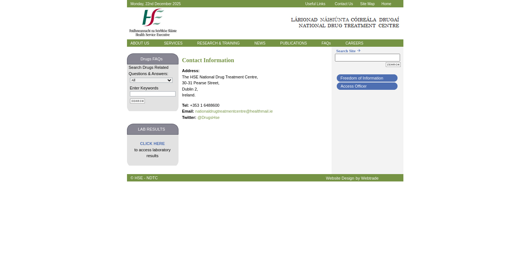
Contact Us (344, 4)
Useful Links (315, 4)
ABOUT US (140, 43)
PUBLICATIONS (293, 43)
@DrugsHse (208, 117)
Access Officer (354, 86)
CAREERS (354, 43)
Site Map (367, 4)
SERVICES (173, 43)
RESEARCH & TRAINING (218, 43)
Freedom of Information (361, 78)
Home (387, 4)
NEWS (259, 43)
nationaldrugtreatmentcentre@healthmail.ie (234, 111)
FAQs (326, 43)
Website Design (340, 178)
